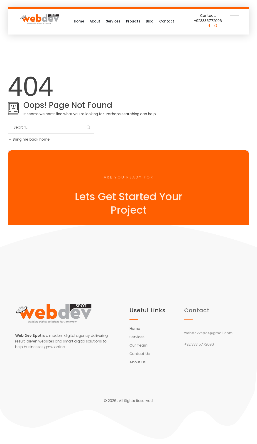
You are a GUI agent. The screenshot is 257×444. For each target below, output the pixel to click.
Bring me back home (29, 139)
